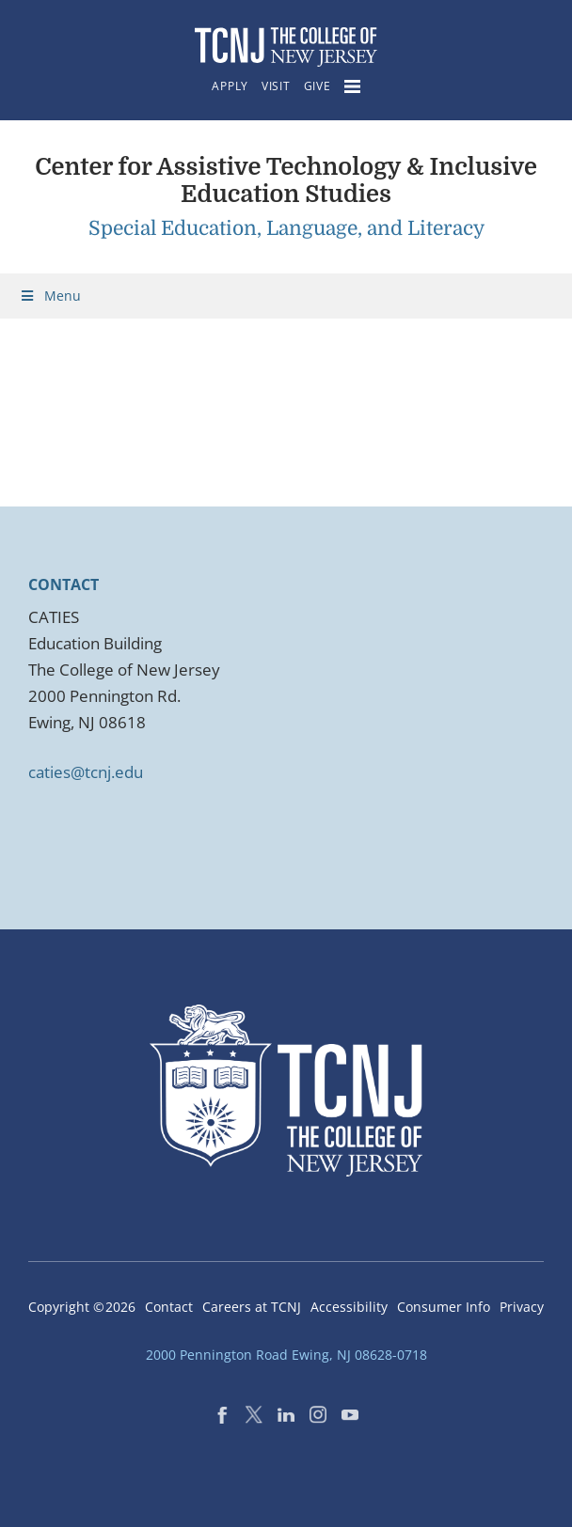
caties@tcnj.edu (85, 772)
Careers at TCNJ (251, 1307)
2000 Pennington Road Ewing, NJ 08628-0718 (286, 1354)
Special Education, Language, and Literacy (286, 228)
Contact (169, 1307)
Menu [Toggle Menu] (50, 295)
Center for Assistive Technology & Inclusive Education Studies (286, 180)
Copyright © (81, 1307)
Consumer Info (443, 1307)
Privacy (522, 1307)
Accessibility (349, 1307)
